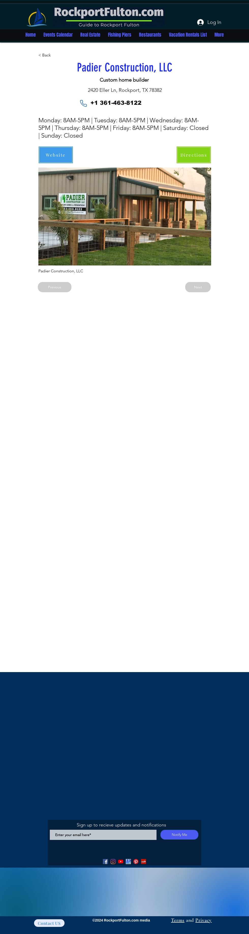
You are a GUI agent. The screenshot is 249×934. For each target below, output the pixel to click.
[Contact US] (49, 923)
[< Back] (55, 55)
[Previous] (54, 287)
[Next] (198, 287)
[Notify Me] (179, 835)
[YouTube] (120, 861)
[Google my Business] (128, 861)
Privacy (203, 920)
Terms (177, 920)
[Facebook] (105, 861)
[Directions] (193, 155)
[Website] (55, 155)
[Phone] (83, 103)
